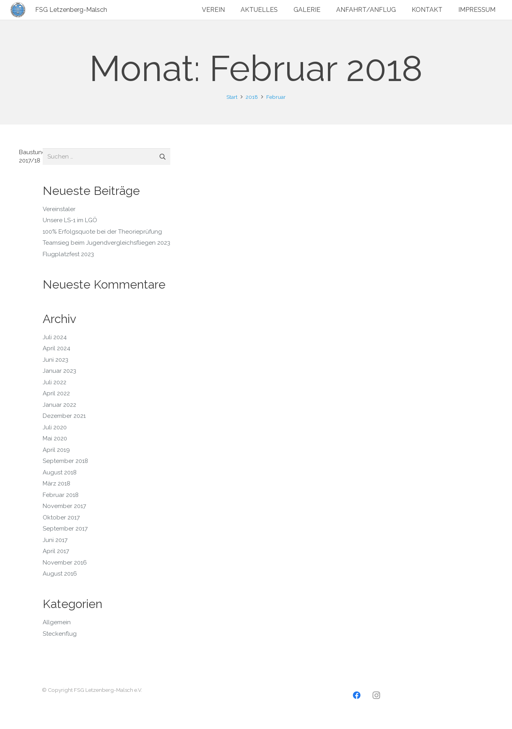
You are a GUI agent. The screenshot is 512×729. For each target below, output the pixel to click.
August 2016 (60, 573)
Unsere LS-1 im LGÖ (70, 220)
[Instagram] (376, 695)
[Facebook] (357, 695)
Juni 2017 (55, 540)
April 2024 (56, 348)
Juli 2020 (55, 427)
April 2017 (56, 551)
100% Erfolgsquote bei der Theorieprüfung (102, 231)
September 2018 (65, 461)
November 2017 (64, 506)
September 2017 (65, 528)
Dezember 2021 (64, 415)
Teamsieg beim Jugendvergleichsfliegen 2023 (106, 242)
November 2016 (65, 562)
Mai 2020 (55, 438)
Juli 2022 (54, 382)
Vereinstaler (59, 209)
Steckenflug (60, 633)
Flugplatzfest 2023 (68, 254)
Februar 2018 (61, 495)
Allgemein (57, 622)
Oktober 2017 (61, 517)
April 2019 (56, 449)
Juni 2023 (55, 359)
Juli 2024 (55, 337)
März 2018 (56, 483)
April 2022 (56, 393)
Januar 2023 (59, 370)
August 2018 (60, 472)
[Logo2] (18, 10)
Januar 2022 (59, 404)
